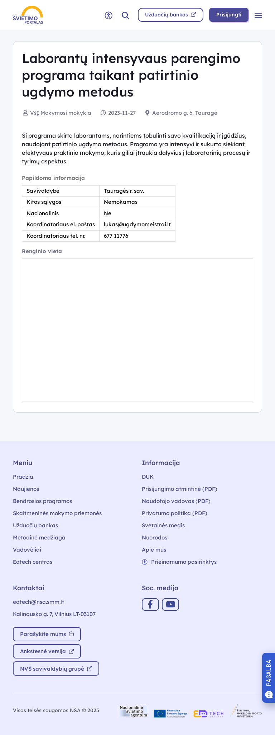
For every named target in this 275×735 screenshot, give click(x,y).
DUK (148, 476)
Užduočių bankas (35, 525)
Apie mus (154, 549)
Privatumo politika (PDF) (174, 513)
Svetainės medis (163, 525)
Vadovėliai (27, 549)
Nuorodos (154, 537)
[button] (125, 14)
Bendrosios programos (42, 501)
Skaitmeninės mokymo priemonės (57, 513)
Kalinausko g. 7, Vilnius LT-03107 (54, 614)
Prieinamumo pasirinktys (179, 561)
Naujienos (26, 488)
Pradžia (23, 476)
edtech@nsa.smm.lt (38, 601)
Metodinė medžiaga (39, 537)
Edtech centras (32, 561)
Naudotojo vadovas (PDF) (176, 501)
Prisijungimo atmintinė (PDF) (179, 488)
